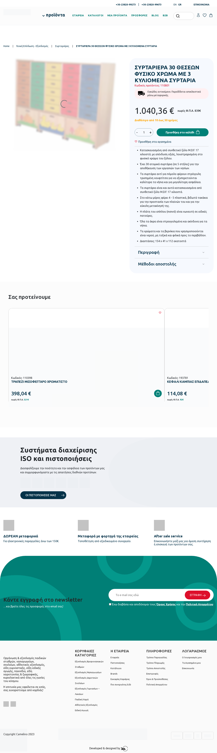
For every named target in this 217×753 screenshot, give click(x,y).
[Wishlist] (154, 141)
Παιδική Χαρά (81, 699)
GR (179, 4)
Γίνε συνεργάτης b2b (121, 684)
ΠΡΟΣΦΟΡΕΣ (139, 15)
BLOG (155, 15)
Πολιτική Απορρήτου (199, 604)
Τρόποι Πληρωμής (155, 663)
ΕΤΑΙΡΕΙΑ (78, 15)
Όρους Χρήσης (166, 604)
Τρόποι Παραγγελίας (156, 657)
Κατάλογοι (116, 668)
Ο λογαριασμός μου (192, 657)
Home (6, 46)
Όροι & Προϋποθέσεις (157, 679)
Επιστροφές (152, 673)
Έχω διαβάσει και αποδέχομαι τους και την (161, 604)
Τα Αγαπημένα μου (191, 663)
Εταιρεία (115, 657)
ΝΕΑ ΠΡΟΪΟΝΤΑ (117, 15)
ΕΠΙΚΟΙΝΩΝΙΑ (201, 4)
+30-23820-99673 (151, 4)
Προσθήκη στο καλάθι (180, 132)
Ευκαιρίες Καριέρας (120, 679)
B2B (165, 15)
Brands (114, 673)
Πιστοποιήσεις (118, 663)
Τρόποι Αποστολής (155, 668)
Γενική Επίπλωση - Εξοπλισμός (32, 46)
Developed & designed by (108, 748)
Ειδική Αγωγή (81, 710)
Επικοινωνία (188, 668)
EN (175, 4)
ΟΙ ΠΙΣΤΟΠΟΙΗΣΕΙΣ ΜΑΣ (40, 495)
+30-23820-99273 (126, 4)
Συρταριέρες (62, 46)
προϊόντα (55, 15)
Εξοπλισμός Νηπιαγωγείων (88, 672)
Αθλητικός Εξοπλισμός (86, 705)
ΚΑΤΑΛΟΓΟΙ (95, 15)
